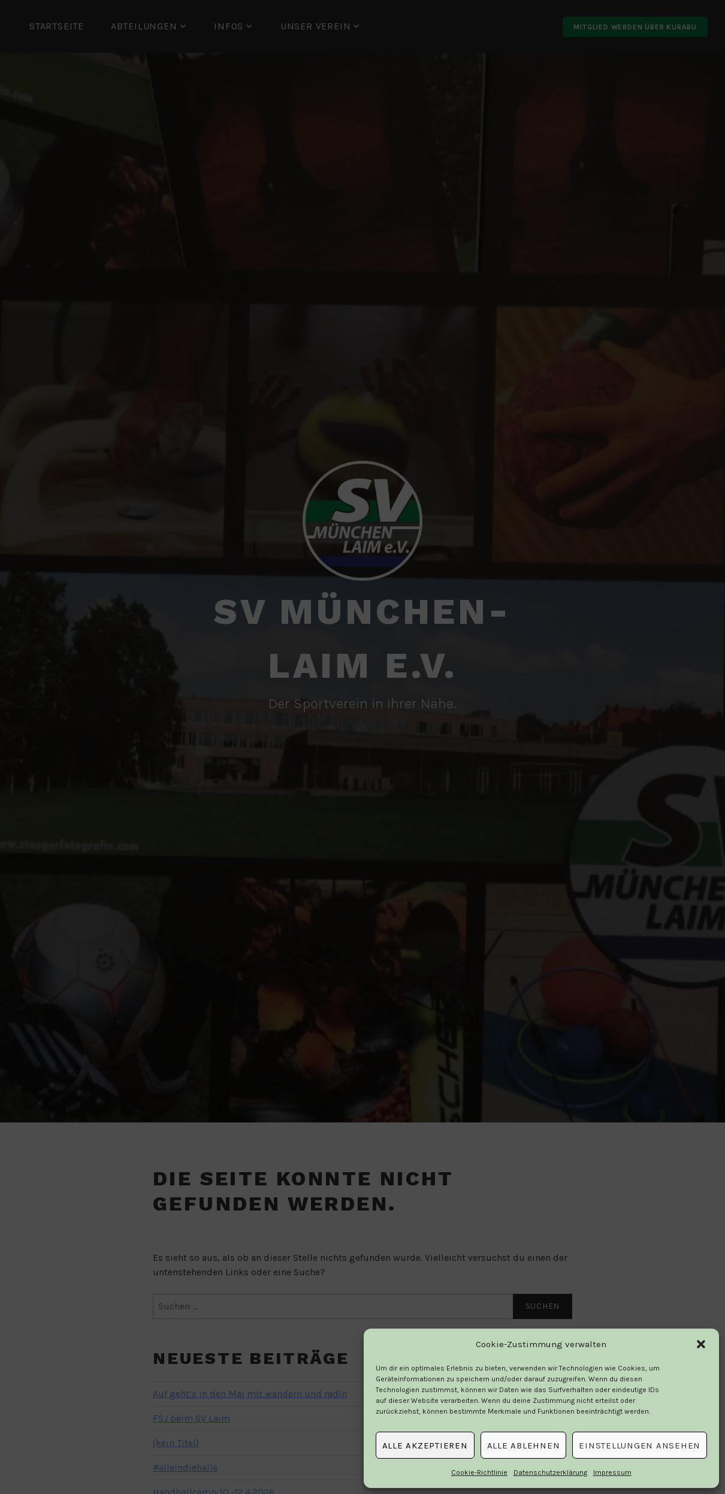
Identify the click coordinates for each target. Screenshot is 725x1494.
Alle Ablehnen (523, 1445)
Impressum (612, 1472)
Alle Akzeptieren (425, 1445)
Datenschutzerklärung (550, 1472)
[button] (701, 1344)
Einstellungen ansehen (639, 1445)
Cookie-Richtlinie (479, 1472)
